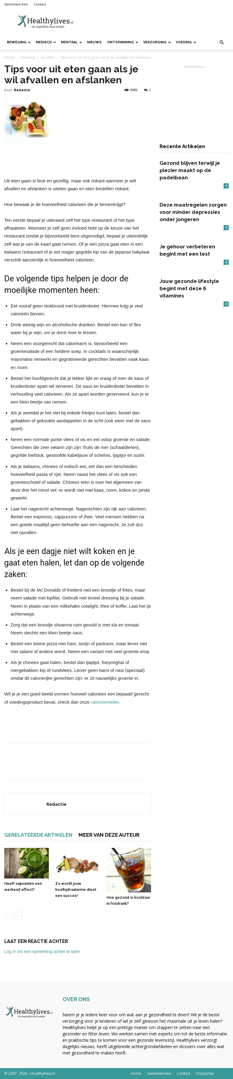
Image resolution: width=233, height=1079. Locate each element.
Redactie (22, 90)
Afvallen (47, 57)
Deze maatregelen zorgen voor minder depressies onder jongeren (193, 212)
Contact (40, 4)
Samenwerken (16, 4)
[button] (221, 42)
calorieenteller (105, 702)
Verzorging (157, 42)
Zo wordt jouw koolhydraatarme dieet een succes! (75, 889)
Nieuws (94, 42)
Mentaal (71, 42)
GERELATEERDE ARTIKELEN (38, 835)
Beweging (19, 42)
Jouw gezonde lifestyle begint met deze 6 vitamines (189, 288)
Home (9, 57)
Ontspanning (122, 42)
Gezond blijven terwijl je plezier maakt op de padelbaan (190, 170)
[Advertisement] (157, 22)
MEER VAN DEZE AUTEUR (109, 835)
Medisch (46, 42)
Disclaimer (205, 1073)
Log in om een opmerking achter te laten (42, 951)
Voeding (186, 42)
